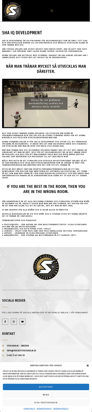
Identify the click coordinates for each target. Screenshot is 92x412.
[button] (87, 365)
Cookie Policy (29, 409)
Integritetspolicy (44, 409)
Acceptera (46, 387)
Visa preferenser (46, 402)
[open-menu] (50, 10)
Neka (46, 394)
